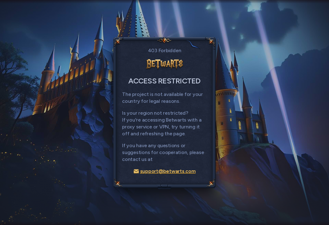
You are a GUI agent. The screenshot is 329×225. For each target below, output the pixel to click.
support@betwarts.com (165, 171)
